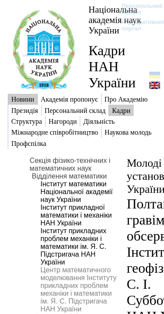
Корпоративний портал (137, 25)
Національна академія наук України (115, 19)
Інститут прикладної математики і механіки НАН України (76, 215)
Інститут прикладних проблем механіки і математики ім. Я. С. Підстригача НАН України (73, 246)
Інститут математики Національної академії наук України (76, 191)
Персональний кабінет (137, 9)
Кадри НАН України (112, 66)
